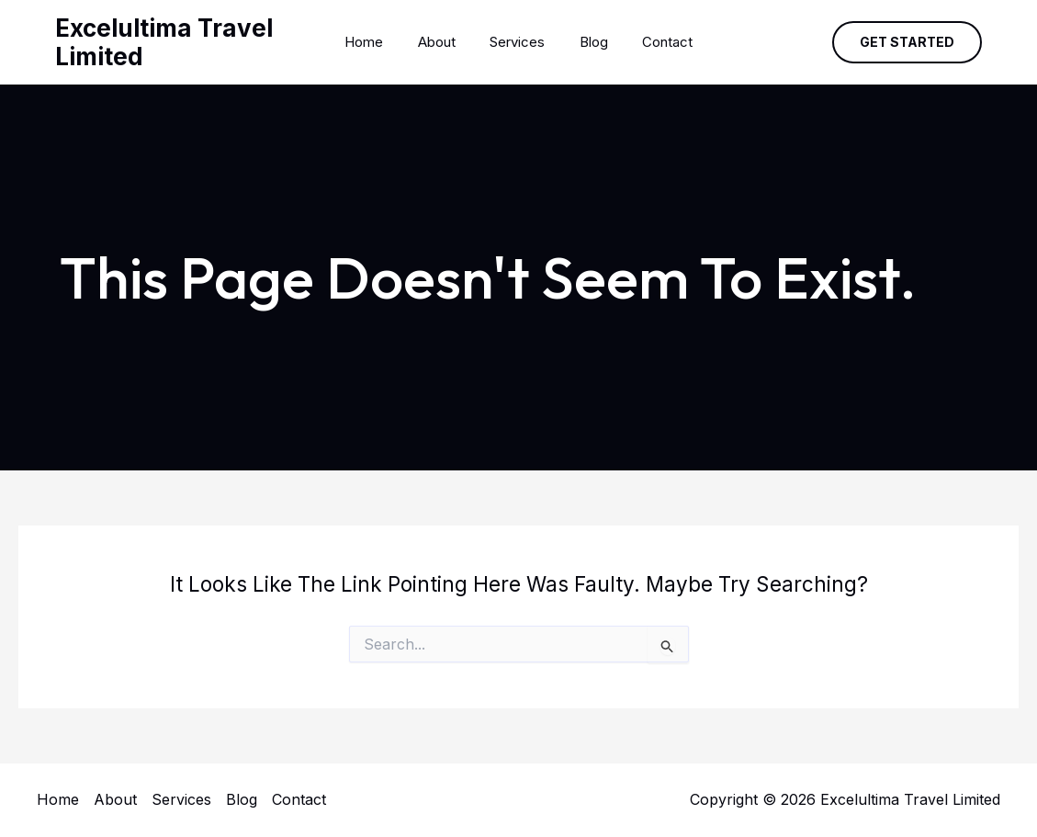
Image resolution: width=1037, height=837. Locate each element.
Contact (653, 42)
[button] (907, 42)
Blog (586, 42)
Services (517, 42)
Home (377, 42)
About (443, 42)
